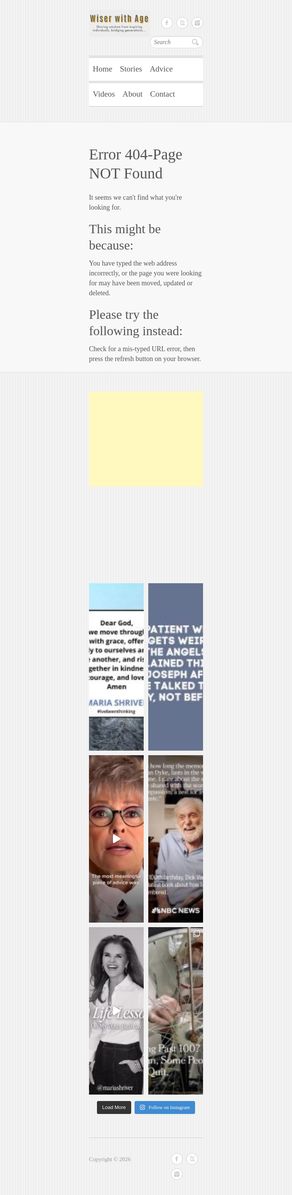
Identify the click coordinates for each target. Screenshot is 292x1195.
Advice (161, 68)
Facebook (167, 23)
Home (102, 68)
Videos (104, 94)
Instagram (197, 23)
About (132, 94)
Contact (162, 94)
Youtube (182, 23)
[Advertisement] (146, 439)
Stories (131, 68)
